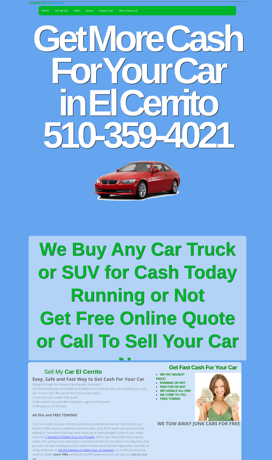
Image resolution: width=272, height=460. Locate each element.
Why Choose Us (128, 10)
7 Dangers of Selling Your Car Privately (70, 437)
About (89, 10)
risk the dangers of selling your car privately (86, 450)
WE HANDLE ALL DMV (175, 390)
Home (45, 10)
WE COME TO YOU (173, 394)
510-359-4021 (137, 135)
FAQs (77, 10)
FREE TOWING (170, 398)
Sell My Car (61, 10)
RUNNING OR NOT (173, 382)
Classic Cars (106, 10)
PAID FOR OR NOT (173, 386)
